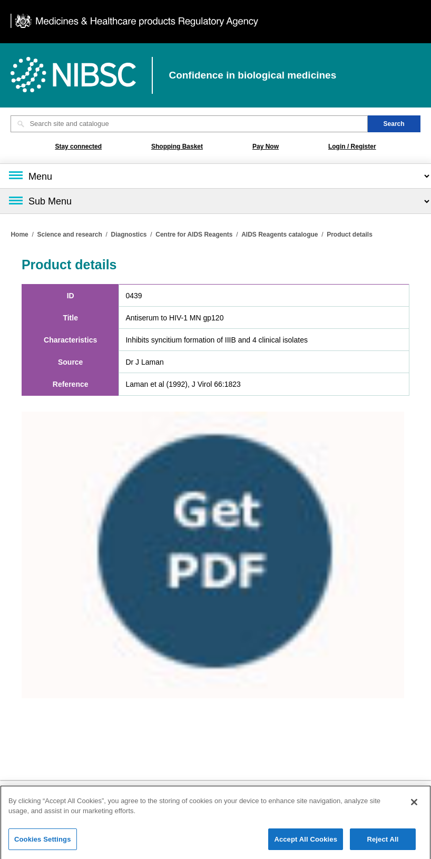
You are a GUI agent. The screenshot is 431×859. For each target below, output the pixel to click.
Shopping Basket (177, 146)
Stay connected (78, 146)
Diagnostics (129, 234)
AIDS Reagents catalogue (279, 234)
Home (19, 234)
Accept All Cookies (305, 842)
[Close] (414, 805)
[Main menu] (215, 176)
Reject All (382, 842)
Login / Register (352, 146)
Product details (350, 234)
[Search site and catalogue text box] (189, 123)
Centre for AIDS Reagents (193, 234)
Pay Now (265, 146)
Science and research (69, 234)
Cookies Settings (42, 842)
